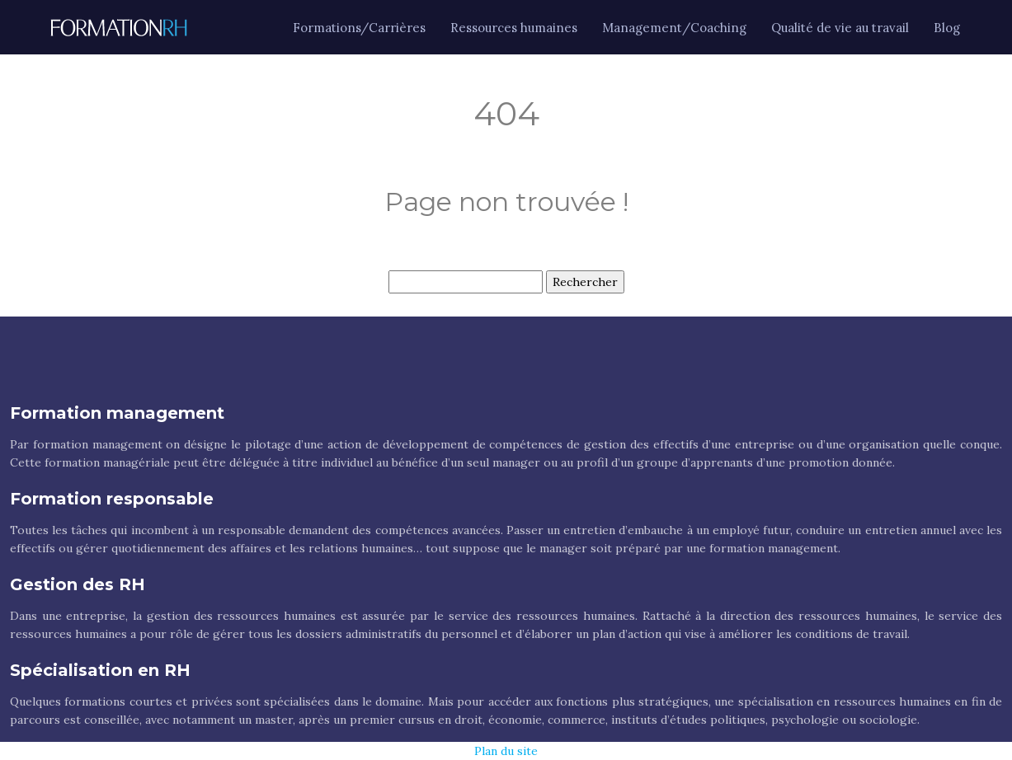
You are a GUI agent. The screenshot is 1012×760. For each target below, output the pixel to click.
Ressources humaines (513, 27)
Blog (947, 27)
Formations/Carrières (359, 27)
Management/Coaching (674, 27)
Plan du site (506, 751)
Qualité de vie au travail (840, 27)
